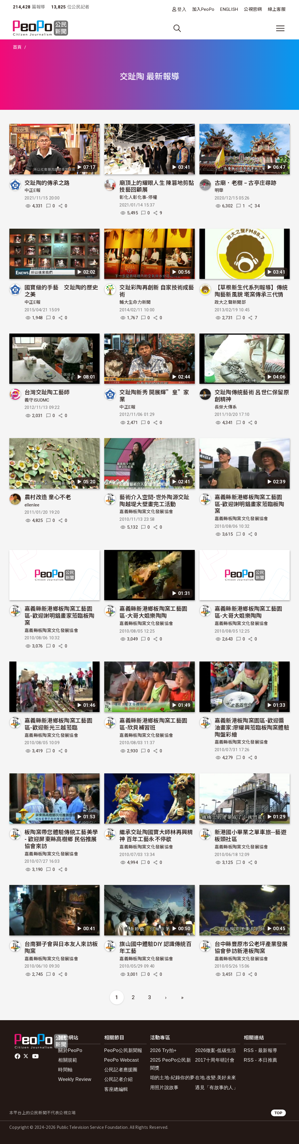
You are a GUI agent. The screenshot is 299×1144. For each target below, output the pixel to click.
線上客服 (277, 9)
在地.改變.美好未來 (215, 1077)
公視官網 (253, 9)
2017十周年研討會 (214, 1060)
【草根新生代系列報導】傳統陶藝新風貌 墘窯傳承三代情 (251, 290)
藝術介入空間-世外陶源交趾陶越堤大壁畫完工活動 (154, 500)
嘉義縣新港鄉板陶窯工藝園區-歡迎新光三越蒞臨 (58, 723)
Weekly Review (74, 1079)
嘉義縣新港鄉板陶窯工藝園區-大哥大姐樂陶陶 (153, 611)
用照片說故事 (164, 1087)
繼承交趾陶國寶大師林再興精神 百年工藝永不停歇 (156, 835)
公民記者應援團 (121, 1069)
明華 (219, 190)
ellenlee (32, 505)
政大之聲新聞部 (230, 302)
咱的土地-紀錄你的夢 (172, 1077)
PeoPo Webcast (121, 1060)
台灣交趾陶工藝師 (47, 392)
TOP (278, 1113)
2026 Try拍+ (163, 1050)
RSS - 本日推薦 (260, 1060)
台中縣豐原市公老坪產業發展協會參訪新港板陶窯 (251, 947)
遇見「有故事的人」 (216, 1087)
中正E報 (32, 190)
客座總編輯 (116, 1089)
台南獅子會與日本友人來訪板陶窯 (61, 947)
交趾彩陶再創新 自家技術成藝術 (156, 290)
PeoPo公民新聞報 (123, 1050)
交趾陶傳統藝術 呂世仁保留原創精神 (252, 395)
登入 (181, 9)
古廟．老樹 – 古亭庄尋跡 (246, 182)
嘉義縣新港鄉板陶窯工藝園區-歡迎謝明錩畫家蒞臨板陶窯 (249, 504)
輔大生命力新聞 (135, 302)
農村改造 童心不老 (48, 497)
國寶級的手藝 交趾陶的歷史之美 (61, 290)
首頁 (17, 47)
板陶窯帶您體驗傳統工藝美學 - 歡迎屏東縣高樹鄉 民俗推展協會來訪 (61, 839)
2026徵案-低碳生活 (215, 1050)
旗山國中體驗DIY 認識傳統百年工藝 (155, 947)
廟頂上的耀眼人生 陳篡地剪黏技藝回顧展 (156, 185)
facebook (18, 1056)
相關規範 (67, 1060)
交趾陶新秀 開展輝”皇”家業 (154, 395)
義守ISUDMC (37, 400)
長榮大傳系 (226, 407)
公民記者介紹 (118, 1079)
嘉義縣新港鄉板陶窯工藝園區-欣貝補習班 (153, 723)
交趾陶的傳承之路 (47, 182)
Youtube (36, 1056)
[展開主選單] (280, 28)
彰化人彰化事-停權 (138, 197)
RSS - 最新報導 (260, 1050)
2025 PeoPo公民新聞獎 (170, 1064)
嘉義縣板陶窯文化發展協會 (146, 511)
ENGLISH (229, 9)
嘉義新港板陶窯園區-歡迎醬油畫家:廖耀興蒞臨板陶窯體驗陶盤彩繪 (252, 727)
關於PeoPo (70, 1050)
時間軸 (65, 1069)
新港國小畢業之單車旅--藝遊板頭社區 (250, 835)
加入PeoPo (203, 9)
